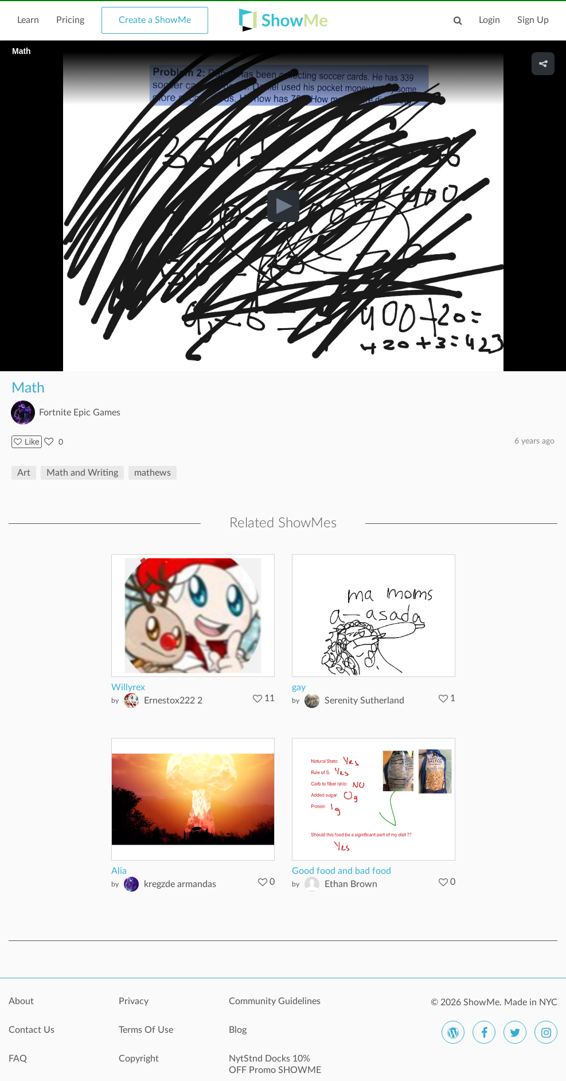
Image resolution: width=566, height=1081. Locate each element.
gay (299, 687)
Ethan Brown (351, 884)
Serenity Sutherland (364, 700)
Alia (119, 871)
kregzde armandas (180, 884)
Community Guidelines (275, 1001)
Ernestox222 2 (173, 700)
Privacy (134, 1001)
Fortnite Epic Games (79, 412)
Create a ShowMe (155, 20)
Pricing (70, 20)
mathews (152, 472)
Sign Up (533, 20)
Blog (238, 1030)
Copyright (139, 1058)
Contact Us (31, 1030)
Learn (28, 20)
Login (489, 20)
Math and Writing (82, 472)
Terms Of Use (146, 1030)
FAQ (18, 1058)
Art (23, 472)
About (21, 1001)
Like (27, 441)
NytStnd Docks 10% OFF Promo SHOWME (275, 1064)
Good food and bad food (341, 871)
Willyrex (128, 687)
